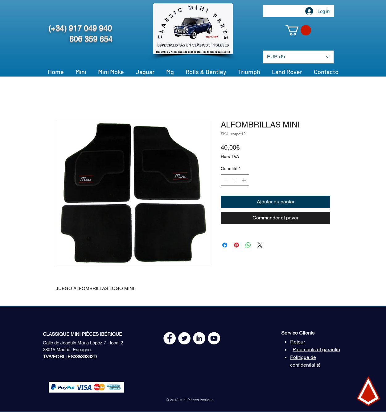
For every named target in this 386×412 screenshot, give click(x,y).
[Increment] (244, 180)
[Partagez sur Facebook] (224, 245)
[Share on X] (260, 245)
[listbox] (298, 57)
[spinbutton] (234, 180)
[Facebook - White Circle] (169, 338)
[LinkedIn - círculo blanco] (199, 338)
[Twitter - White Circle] (184, 338)
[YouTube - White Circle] (214, 338)
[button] (298, 30)
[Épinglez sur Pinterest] (236, 245)
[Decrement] (225, 180)
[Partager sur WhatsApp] (248, 245)
